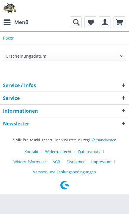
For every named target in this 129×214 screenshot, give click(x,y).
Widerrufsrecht (58, 151)
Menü (16, 22)
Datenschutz (89, 151)
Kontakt (31, 151)
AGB (56, 161)
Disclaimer (76, 161)
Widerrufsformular (29, 161)
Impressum (101, 161)
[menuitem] (16, 22)
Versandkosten (104, 139)
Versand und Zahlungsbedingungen (64, 171)
